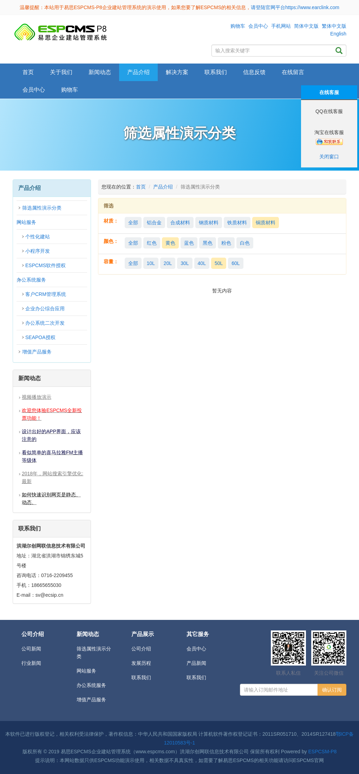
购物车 (237, 26)
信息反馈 (254, 72)
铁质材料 (237, 222)
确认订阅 (332, 690)
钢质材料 (208, 222)
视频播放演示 (36, 397)
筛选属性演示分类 (41, 208)
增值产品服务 (37, 352)
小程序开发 (37, 251)
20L (168, 263)
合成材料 (180, 222)
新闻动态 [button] (100, 72)
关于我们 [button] (61, 72)
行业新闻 (31, 663)
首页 (28, 72)
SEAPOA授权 (40, 337)
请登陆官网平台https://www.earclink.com (295, 7)
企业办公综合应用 (45, 308)
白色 (245, 243)
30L (185, 263)
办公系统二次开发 (45, 323)
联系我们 (215, 72)
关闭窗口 (329, 156)
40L (202, 263)
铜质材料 (265, 222)
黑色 (208, 243)
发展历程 (141, 663)
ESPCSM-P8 (322, 751)
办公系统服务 (31, 280)
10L (151, 263)
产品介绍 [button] (138, 72)
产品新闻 (196, 663)
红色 (152, 243)
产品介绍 (163, 187)
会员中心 (258, 26)
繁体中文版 (334, 26)
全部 (133, 222)
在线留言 (293, 72)
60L (235, 263)
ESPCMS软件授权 (45, 265)
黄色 (170, 243)
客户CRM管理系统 (45, 294)
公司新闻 (31, 648)
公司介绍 (141, 648)
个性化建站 (37, 236)
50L (219, 263)
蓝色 (189, 243)
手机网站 (281, 26)
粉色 (226, 243)
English (338, 34)
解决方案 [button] (177, 72)
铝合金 (154, 222)
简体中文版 (306, 26)
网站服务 (26, 222)
